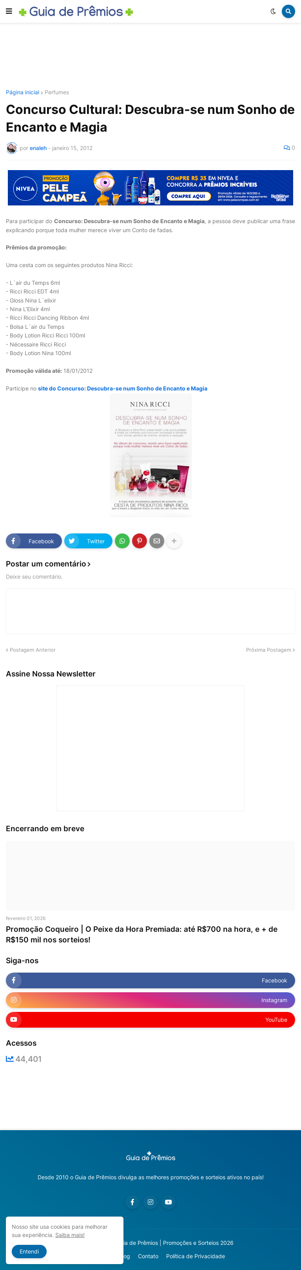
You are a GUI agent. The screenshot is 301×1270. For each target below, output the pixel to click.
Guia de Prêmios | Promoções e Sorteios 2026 (175, 1242)
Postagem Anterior (33, 650)
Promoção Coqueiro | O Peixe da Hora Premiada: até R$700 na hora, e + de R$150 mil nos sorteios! (141, 934)
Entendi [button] (29, 1251)
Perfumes (57, 92)
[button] (9, 11)
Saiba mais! (70, 1235)
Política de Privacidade (195, 1256)
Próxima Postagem (268, 650)
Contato (148, 1256)
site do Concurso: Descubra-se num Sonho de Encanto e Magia (122, 388)
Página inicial (22, 92)
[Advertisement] (150, 56)
